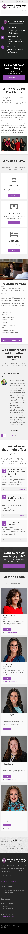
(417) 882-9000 (6, 912)
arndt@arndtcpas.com (11, 632)
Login (24, 1)
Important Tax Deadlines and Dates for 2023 (16, 498)
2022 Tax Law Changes (13, 523)
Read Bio (7, 629)
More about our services (11, 340)
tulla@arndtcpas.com (10, 779)
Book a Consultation (14, 78)
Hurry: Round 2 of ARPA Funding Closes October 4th (16, 471)
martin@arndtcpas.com (11, 732)
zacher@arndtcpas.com (11, 681)
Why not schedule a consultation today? (16, 134)
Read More (14, 195)
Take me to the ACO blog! (14, 566)
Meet (19, 1)
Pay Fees (13, 1)
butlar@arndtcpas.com (11, 828)
